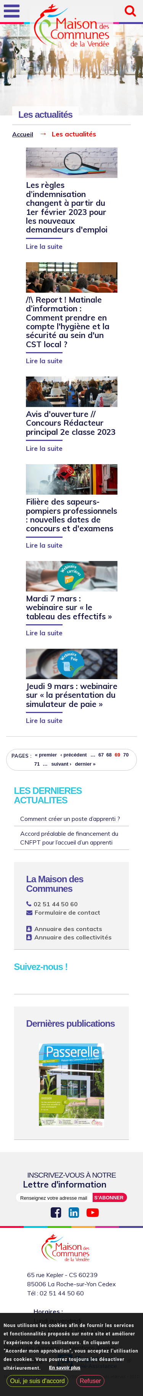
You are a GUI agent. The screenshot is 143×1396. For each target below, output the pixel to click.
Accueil (22, 134)
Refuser (90, 1381)
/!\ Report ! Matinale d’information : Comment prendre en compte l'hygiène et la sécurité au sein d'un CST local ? (67, 322)
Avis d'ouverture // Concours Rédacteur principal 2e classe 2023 (71, 423)
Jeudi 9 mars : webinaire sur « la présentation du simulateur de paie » (71, 695)
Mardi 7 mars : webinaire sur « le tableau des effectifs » (69, 607)
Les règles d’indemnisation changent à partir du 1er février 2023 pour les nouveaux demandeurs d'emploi (67, 207)
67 (101, 755)
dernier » (85, 764)
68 (109, 755)
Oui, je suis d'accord (37, 1381)
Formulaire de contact (67, 912)
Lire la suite (44, 246)
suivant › (61, 764)
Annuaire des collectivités (73, 937)
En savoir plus (64, 1369)
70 (126, 755)
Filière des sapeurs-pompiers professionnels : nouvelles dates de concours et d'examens (71, 515)
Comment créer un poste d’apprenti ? (70, 818)
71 (37, 764)
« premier (46, 755)
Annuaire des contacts (68, 929)
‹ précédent (74, 755)
